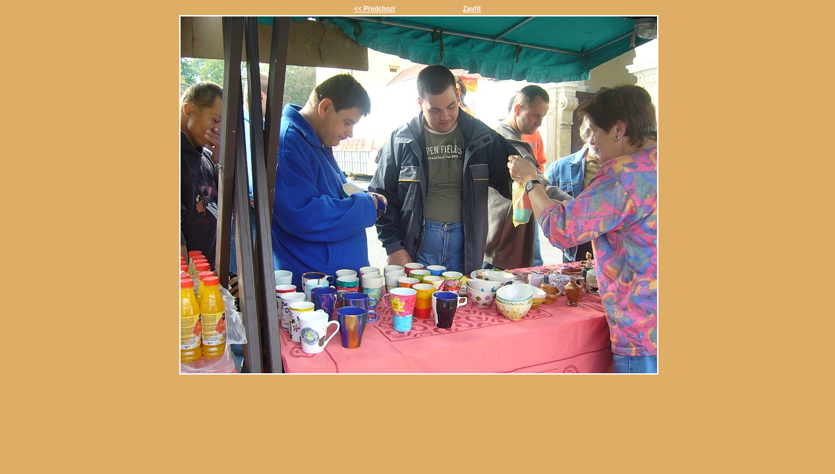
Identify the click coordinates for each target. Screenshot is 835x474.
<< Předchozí (374, 9)
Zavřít (471, 9)
